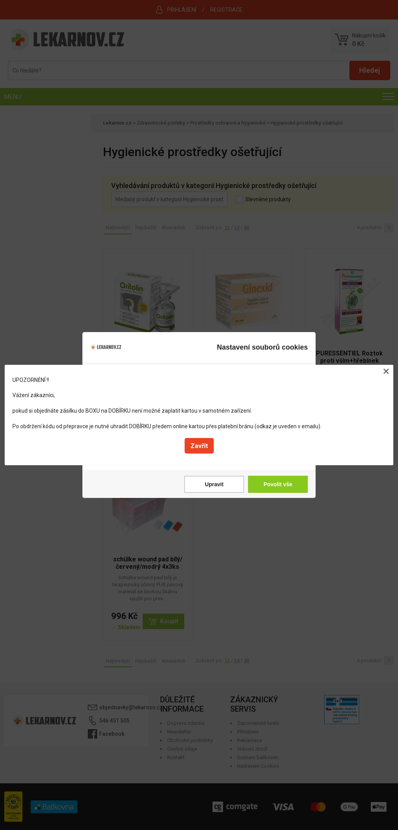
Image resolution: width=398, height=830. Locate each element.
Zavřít (199, 446)
